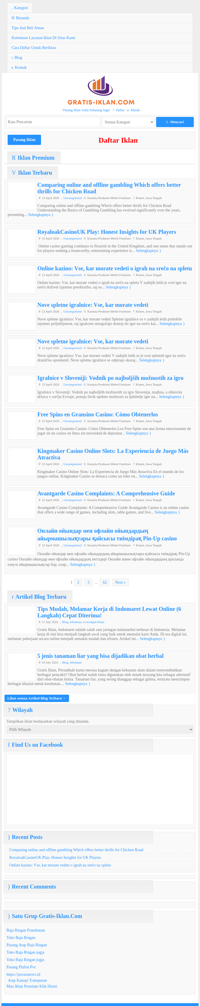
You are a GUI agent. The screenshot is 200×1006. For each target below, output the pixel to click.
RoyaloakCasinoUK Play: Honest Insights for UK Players (106, 232)
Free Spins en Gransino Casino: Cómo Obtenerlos (97, 414)
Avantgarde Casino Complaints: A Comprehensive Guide (106, 493)
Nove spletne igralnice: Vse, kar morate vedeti (92, 305)
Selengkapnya (40, 215)
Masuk (133, 110)
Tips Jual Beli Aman (28, 28)
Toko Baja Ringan (21, 938)
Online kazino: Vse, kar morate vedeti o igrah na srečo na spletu (114, 268)
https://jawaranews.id (23, 974)
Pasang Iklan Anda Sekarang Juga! (86, 110)
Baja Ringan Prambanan (26, 930)
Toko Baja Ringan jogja (25, 952)
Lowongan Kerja (93, 622)
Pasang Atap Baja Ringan (27, 945)
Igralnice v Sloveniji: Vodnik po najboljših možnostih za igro (110, 378)
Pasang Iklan (24, 140)
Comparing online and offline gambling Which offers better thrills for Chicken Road (76, 850)
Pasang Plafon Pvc (21, 967)
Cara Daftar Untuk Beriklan (34, 48)
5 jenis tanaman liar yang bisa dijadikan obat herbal (100, 656)
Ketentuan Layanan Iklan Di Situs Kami (43, 38)
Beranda (20, 18)
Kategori (20, 8)
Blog (17, 57)
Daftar (118, 110)
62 (105, 582)
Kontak (19, 67)
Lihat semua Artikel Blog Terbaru (36, 698)
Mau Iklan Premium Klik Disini (32, 986)
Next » (120, 582)
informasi (75, 622)
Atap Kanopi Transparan (27, 980)
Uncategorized (72, 198)
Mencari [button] (175, 122)
